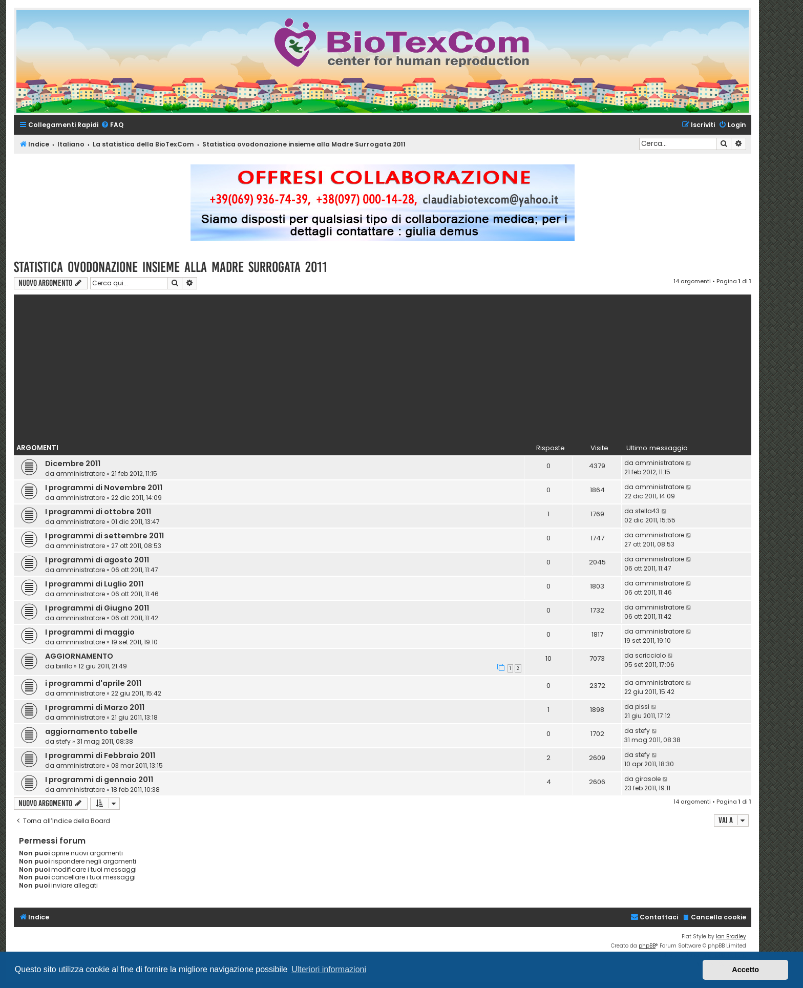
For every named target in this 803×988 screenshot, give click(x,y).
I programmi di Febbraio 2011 (100, 755)
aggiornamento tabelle (91, 731)
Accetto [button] (745, 969)
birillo (64, 666)
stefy (63, 741)
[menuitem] (112, 125)
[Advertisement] (382, 366)
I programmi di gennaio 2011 (99, 779)
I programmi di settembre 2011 (104, 536)
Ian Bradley (731, 936)
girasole (648, 778)
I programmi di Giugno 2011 (97, 608)
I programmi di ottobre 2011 (98, 512)
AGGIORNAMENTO (79, 656)
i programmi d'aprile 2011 (93, 683)
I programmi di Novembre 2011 (103, 487)
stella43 (647, 511)
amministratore (80, 473)
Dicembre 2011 (72, 463)
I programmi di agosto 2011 (97, 560)
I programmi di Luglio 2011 (94, 584)
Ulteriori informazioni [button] (328, 969)
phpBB (647, 946)
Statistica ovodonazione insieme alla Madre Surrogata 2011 (170, 267)
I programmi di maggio (90, 632)
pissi (642, 706)
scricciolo (650, 655)
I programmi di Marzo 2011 (94, 707)
